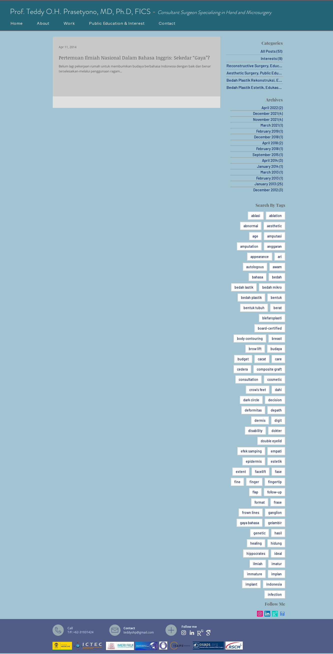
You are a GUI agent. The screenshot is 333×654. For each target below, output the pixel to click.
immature (254, 574)
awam (277, 267)
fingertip (275, 482)
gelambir (275, 523)
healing (256, 543)
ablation (275, 216)
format (259, 502)
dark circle (251, 400)
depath (276, 410)
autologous (255, 267)
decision (275, 400)
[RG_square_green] (275, 614)
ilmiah (257, 564)
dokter (277, 431)
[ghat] (208, 633)
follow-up (274, 492)
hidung (276, 543)
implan (276, 574)
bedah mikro (272, 287)
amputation (249, 246)
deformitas (253, 410)
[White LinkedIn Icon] (192, 633)
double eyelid (271, 441)
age (255, 236)
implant (251, 584)
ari (280, 256)
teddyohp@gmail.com (139, 632)
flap (255, 492)
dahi (278, 390)
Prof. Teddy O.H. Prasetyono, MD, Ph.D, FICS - (84, 11)
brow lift (255, 349)
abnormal (251, 226)
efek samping (251, 451)
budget (243, 359)
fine (237, 482)
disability (255, 431)
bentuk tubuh (254, 308)
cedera (242, 369)
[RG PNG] (200, 633)
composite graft (269, 369)
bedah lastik (243, 287)
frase (278, 502)
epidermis (254, 461)
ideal (278, 553)
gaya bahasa (249, 523)
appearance (259, 256)
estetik (276, 461)
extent (241, 471)
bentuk (276, 297)
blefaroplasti (272, 318)
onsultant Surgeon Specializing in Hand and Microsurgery (216, 12)
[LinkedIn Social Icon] (267, 614)
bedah (277, 277)
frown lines (250, 512)
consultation (248, 379)
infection (275, 594)
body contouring (250, 338)
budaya (276, 349)
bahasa (257, 277)
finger (254, 482)
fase (278, 471)
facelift (260, 471)
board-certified (270, 328)
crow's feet (257, 390)
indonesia (274, 584)
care (278, 359)
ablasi (255, 216)
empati (276, 451)
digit (278, 420)
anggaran (274, 246)
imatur (277, 564)
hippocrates (255, 553)
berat (278, 308)
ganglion (275, 512)
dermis (260, 420)
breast (277, 338)
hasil (278, 533)
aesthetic (274, 226)
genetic (260, 533)
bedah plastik (251, 297)
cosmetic (274, 379)
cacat (262, 359)
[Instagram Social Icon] (260, 614)
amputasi (274, 236)
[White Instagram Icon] (183, 633)
